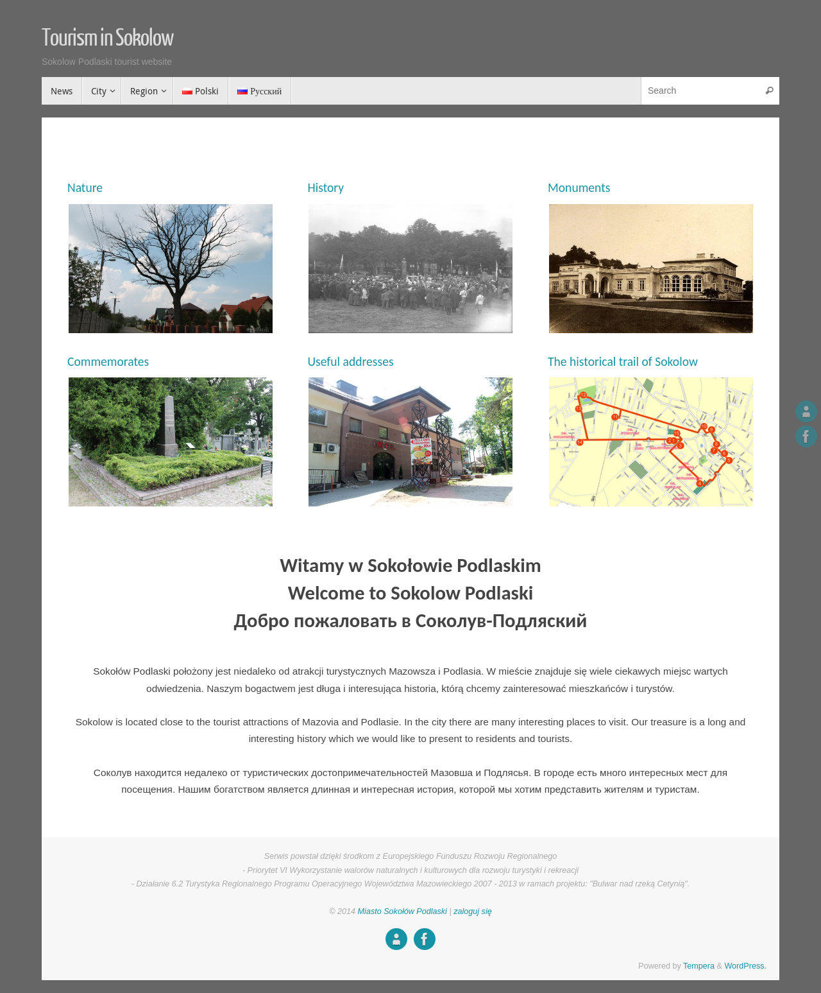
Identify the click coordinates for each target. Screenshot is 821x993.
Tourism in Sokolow (107, 38)
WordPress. (745, 966)
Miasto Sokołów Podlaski (404, 911)
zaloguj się (472, 911)
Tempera (699, 966)
